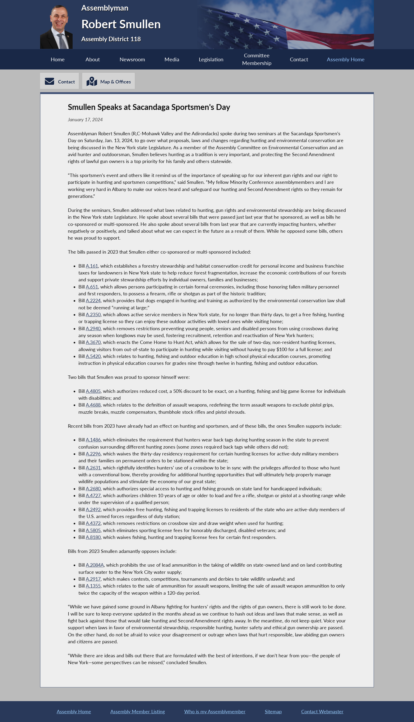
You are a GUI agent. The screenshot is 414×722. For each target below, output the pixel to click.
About (93, 59)
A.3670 (93, 342)
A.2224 (93, 300)
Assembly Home (346, 59)
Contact (299, 59)
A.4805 (93, 391)
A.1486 (93, 439)
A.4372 (93, 523)
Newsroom (132, 59)
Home (58, 59)
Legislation (211, 59)
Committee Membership (256, 59)
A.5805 (93, 530)
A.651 (92, 287)
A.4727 (93, 495)
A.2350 (93, 314)
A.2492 (93, 509)
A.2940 (93, 328)
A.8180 (93, 537)
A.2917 (93, 579)
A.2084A (95, 565)
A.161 (92, 266)
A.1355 (93, 586)
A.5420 (93, 356)
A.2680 (93, 488)
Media (171, 59)
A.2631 (93, 468)
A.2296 (93, 454)
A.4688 (93, 405)
